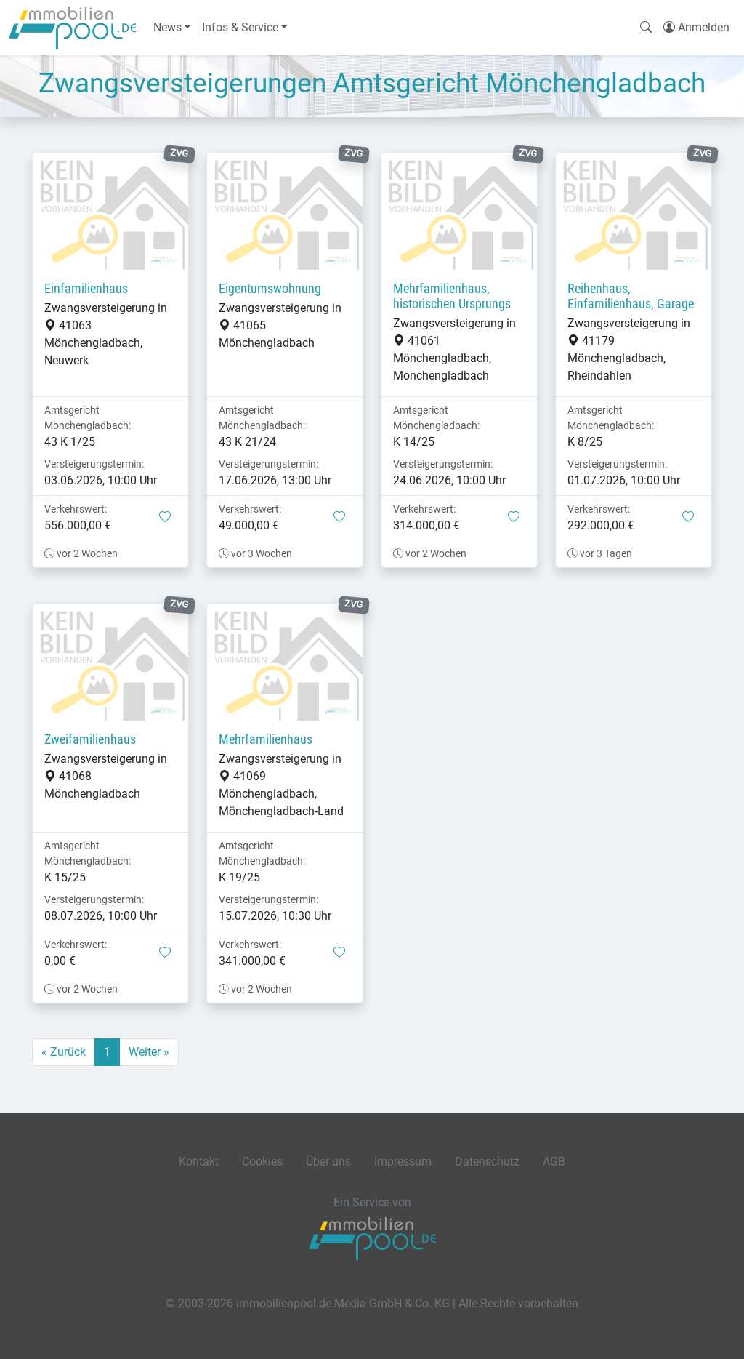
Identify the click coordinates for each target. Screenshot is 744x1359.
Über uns (328, 1161)
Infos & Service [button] (240, 27)
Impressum (403, 1161)
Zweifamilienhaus (90, 739)
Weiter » (149, 1052)
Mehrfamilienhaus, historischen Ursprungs (452, 296)
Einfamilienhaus (86, 288)
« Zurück (63, 1052)
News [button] (167, 27)
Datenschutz (487, 1161)
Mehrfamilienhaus (265, 739)
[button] (165, 517)
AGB (554, 1161)
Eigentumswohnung (270, 288)
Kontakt (199, 1161)
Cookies (262, 1161)
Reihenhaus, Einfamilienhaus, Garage (630, 296)
